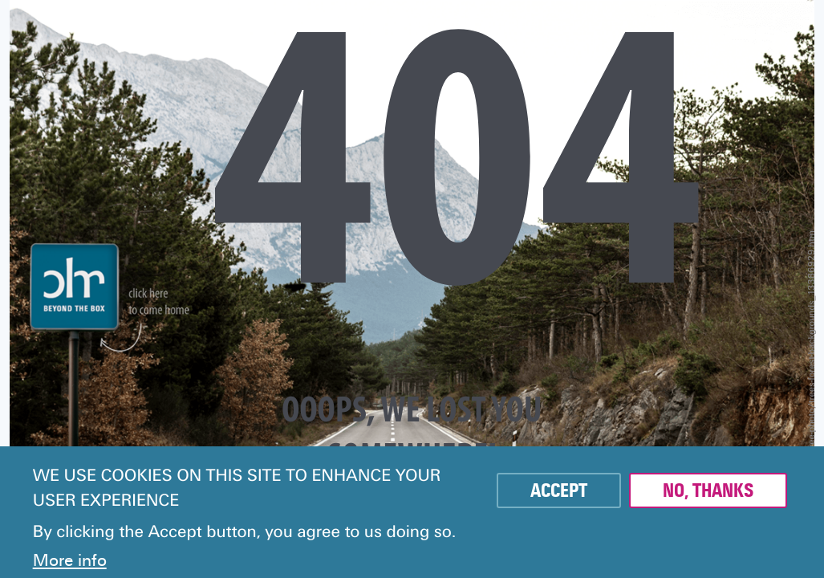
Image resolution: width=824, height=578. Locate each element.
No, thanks (708, 490)
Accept (558, 490)
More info (70, 560)
